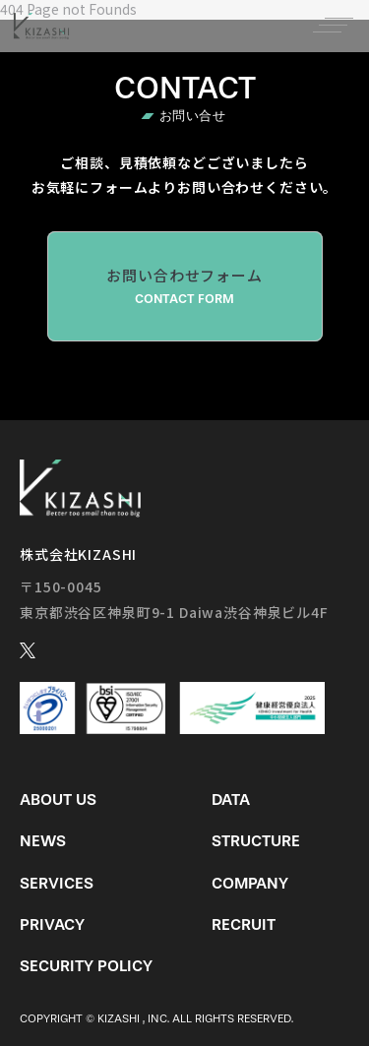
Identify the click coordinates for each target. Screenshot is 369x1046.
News (43, 840)
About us (58, 799)
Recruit (244, 924)
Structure (256, 840)
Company (250, 883)
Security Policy (86, 965)
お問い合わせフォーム (185, 286)
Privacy (52, 924)
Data (231, 799)
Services (56, 883)
